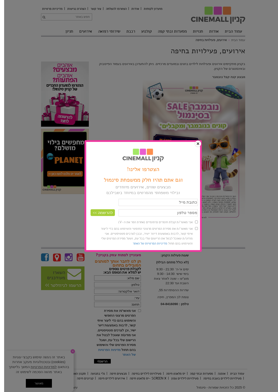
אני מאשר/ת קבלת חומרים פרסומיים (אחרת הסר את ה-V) (151, 222)
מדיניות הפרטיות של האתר (146, 243)
